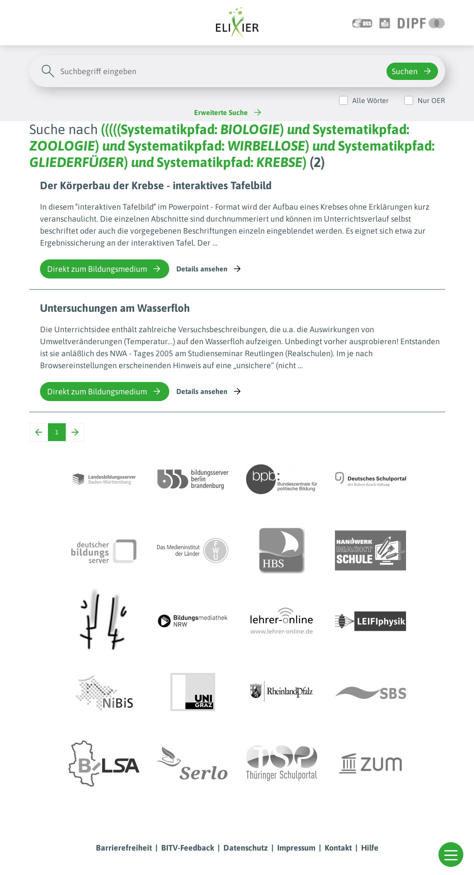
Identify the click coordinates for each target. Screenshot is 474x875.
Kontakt (338, 847)
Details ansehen (209, 268)
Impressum (296, 847)
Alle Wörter (370, 100)
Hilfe (369, 847)
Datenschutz (245, 847)
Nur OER (431, 100)
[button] (450, 854)
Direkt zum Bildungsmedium (104, 268)
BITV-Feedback (187, 847)
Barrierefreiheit (124, 847)
